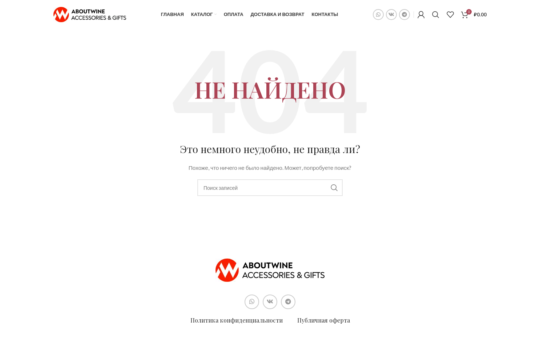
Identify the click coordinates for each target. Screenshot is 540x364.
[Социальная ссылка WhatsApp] (378, 14)
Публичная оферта (323, 320)
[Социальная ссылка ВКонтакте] (391, 14)
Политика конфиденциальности (236, 320)
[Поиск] (435, 14)
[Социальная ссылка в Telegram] (404, 14)
